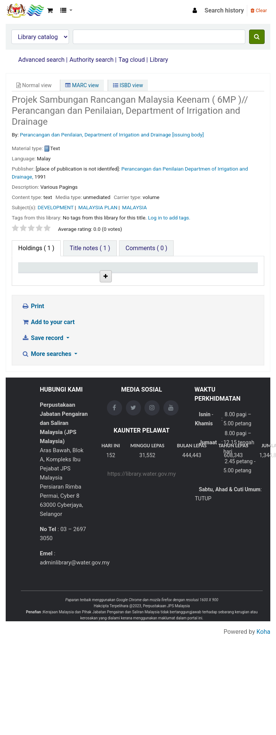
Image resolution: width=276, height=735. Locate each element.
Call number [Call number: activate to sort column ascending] (134, 274)
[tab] (90, 248)
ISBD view (128, 85)
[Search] (257, 37)
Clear (259, 10)
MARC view (82, 85)
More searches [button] (47, 406)
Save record (43, 390)
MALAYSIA (134, 207)
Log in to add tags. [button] (169, 218)
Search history (224, 10)
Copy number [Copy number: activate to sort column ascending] (169, 274)
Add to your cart (48, 374)
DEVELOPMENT (56, 207)
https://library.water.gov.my (141, 526)
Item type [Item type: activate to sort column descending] (28, 274)
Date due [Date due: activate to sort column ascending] (238, 278)
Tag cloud (131, 59)
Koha (263, 684)
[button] (50, 10)
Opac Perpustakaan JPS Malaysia (25, 10)
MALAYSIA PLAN (98, 207)
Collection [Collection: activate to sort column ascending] (103, 278)
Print (33, 358)
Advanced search (41, 59)
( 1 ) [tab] (36, 248)
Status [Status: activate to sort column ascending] (202, 278)
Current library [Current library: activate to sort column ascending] (66, 274)
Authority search (91, 59)
